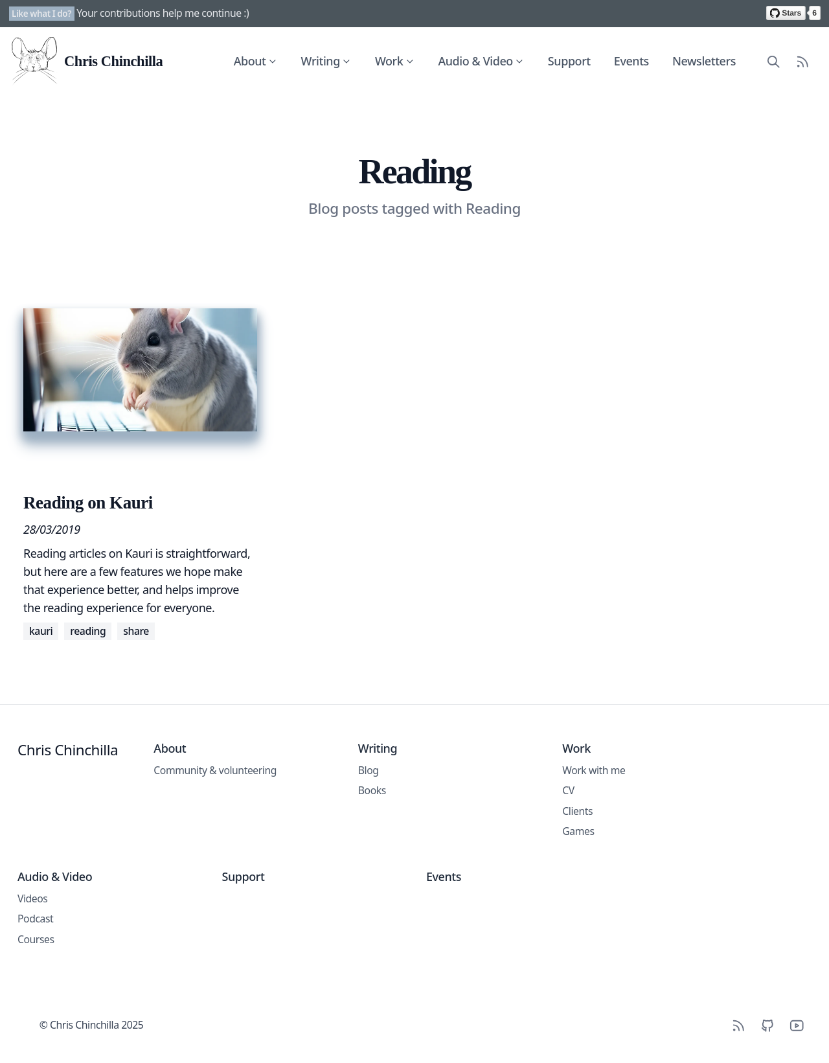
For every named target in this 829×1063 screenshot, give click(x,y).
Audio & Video (481, 61)
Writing (326, 61)
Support (569, 61)
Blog (368, 770)
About (256, 61)
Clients (577, 811)
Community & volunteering (215, 770)
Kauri (40, 631)
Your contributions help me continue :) (162, 13)
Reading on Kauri (88, 502)
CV (568, 790)
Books (372, 790)
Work (394, 61)
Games (578, 831)
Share (136, 631)
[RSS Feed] (802, 61)
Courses (35, 939)
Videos (32, 898)
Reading (88, 631)
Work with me (593, 770)
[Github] (767, 1025)
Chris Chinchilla (67, 750)
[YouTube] (797, 1025)
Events (631, 61)
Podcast (35, 918)
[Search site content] (773, 61)
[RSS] (738, 1025)
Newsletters (704, 61)
